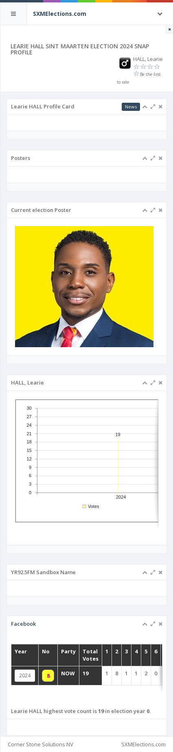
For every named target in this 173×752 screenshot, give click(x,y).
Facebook (23, 623)
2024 (25, 675)
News (131, 107)
